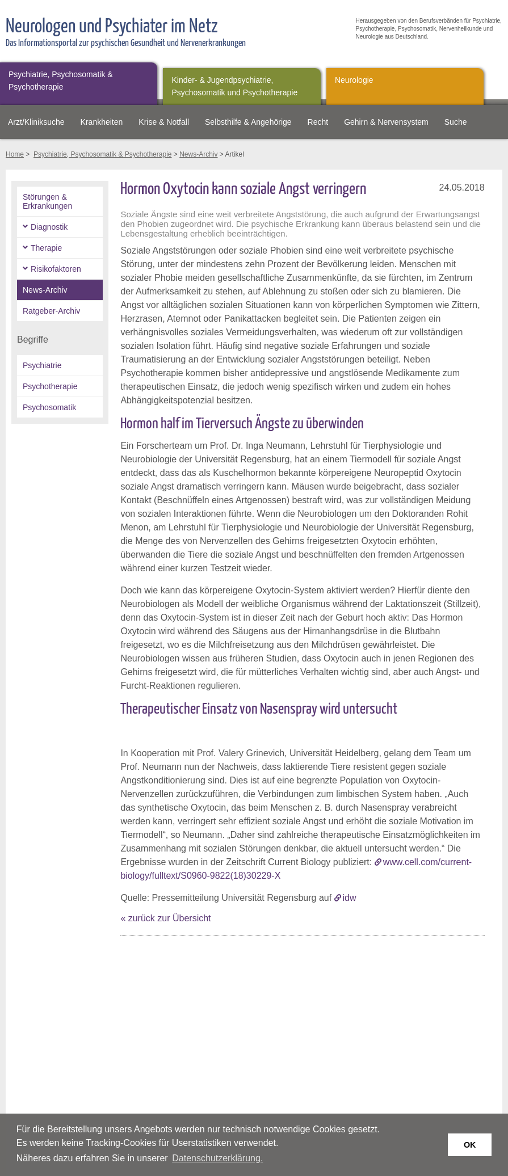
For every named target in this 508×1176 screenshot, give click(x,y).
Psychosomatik (49, 407)
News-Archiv (198, 154)
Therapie (46, 247)
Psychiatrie (42, 365)
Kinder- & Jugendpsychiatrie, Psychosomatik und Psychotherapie (234, 86)
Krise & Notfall (163, 122)
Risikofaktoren (56, 268)
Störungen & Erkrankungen (47, 201)
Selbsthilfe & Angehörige (248, 122)
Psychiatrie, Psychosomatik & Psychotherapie (61, 80)
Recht (318, 122)
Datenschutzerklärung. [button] (217, 1158)
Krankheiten (102, 122)
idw (349, 898)
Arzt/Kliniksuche (36, 122)
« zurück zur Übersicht (165, 918)
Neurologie (354, 80)
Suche (455, 122)
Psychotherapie (50, 386)
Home (15, 154)
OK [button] (470, 1144)
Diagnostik (49, 226)
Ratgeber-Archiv (51, 310)
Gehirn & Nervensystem (386, 122)
